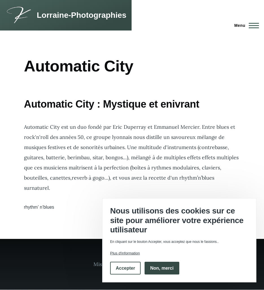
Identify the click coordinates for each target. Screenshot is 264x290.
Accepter (125, 268)
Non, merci (162, 268)
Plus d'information (125, 253)
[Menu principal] (245, 25)
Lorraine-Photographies (81, 15)
